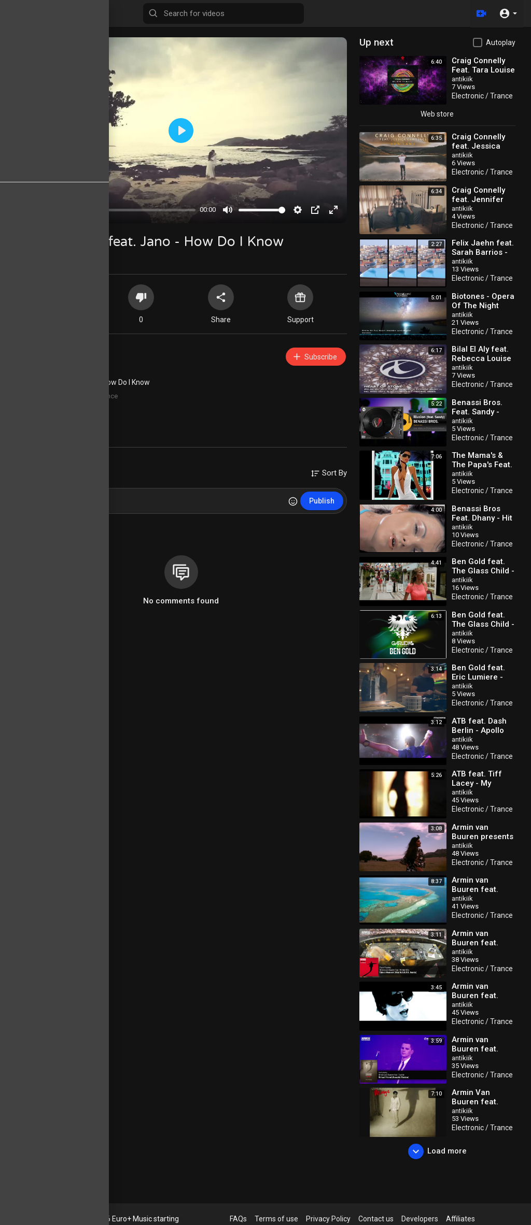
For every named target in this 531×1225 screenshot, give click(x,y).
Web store (437, 114)
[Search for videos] (223, 13)
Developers (419, 1219)
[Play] (29, 209)
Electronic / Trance (90, 396)
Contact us (376, 1219)
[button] (508, 13)
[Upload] (480, 13)
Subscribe (314, 357)
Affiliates (460, 1219)
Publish (321, 501)
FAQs (238, 1219)
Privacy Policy (328, 1219)
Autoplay (500, 42)
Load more (437, 1151)
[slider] (117, 210)
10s (67, 408)
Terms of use (276, 1219)
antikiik (65, 351)
